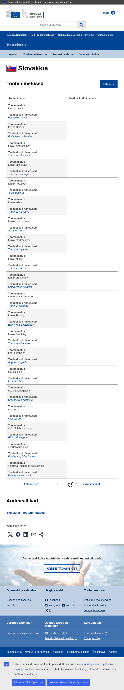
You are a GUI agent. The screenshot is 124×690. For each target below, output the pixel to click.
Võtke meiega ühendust (97, 600)
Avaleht (13, 54)
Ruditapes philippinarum (22, 456)
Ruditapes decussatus (21, 475)
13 (64, 484)
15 (78, 484)
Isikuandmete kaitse (95, 605)
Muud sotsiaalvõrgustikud (59, 638)
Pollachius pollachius (20, 136)
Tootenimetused (45, 35)
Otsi (81, 24)
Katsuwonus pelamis (20, 287)
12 (57, 484)
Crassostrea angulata (20, 400)
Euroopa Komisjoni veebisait (22, 633)
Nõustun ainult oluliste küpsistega (68, 682)
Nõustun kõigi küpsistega (28, 682)
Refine (107, 84)
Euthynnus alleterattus (21, 324)
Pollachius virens (18, 117)
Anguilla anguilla (17, 362)
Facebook (52, 633)
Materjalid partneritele (37, 652)
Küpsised (58, 652)
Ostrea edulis (15, 381)
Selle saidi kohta (89, 54)
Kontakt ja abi (60, 54)
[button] (10, 534)
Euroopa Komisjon (16, 35)
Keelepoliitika (14, 652)
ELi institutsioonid (94, 633)
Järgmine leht (91, 484)
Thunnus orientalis (18, 305)
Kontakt (113, 652)
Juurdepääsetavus (94, 610)
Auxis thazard (16, 192)
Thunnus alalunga (18, 174)
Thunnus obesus (17, 268)
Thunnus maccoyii (18, 211)
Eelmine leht (31, 484)
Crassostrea (15, 418)
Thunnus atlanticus (19, 155)
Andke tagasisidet (62, 568)
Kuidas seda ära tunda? (58, 2)
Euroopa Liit (91, 638)
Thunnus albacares (19, 343)
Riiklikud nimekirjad (69, 35)
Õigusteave (98, 652)
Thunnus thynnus (18, 249)
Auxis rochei (15, 230)
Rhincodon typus (17, 437)
